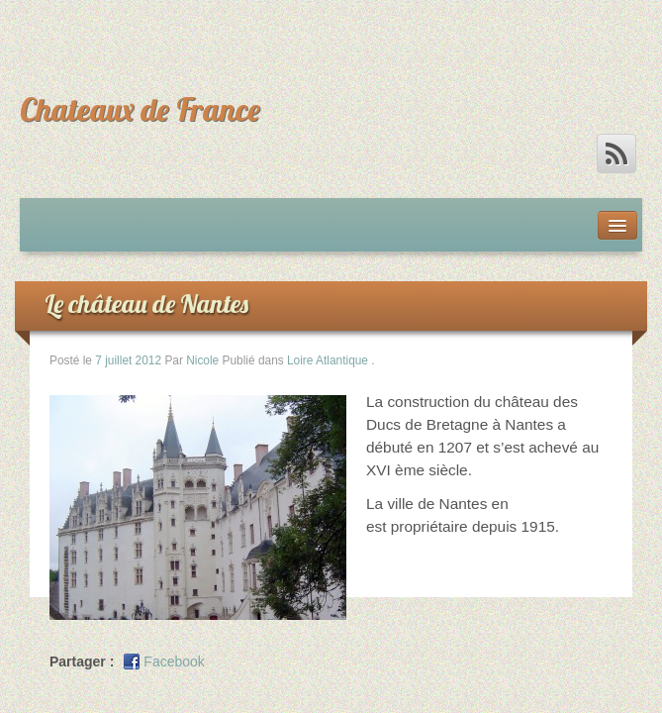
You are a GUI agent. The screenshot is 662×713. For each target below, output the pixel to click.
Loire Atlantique (327, 360)
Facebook (173, 661)
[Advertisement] (251, 29)
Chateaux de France (140, 109)
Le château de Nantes (146, 303)
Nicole (202, 360)
